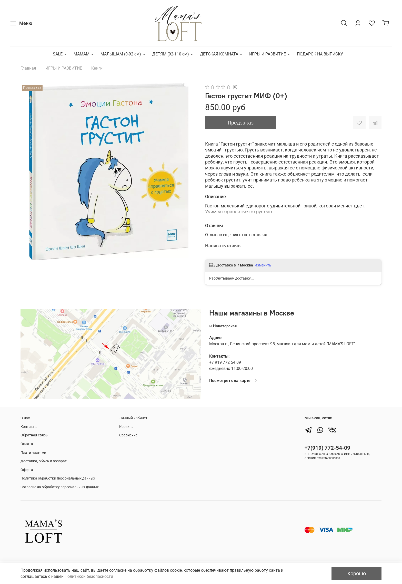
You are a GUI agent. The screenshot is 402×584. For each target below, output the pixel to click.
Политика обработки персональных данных (58, 478)
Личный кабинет (133, 418)
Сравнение (128, 435)
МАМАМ (84, 54)
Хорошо (356, 573)
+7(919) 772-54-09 (327, 448)
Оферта (27, 470)
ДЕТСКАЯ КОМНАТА (221, 54)
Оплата (27, 444)
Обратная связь (34, 435)
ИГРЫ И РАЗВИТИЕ (270, 54)
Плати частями (33, 453)
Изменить (263, 265)
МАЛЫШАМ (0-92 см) (123, 54)
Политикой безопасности (89, 576)
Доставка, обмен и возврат (44, 461)
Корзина (126, 427)
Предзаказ (241, 123)
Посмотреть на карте (233, 380)
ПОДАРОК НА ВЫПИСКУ (320, 54)
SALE (60, 54)
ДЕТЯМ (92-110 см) (173, 54)
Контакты (29, 427)
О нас (25, 418)
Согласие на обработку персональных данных (60, 487)
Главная (28, 68)
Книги (97, 68)
